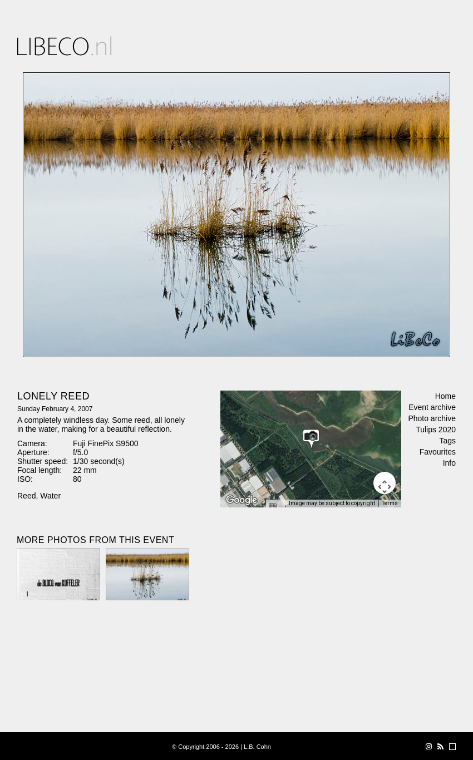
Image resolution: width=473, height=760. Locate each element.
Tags (447, 440)
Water (50, 495)
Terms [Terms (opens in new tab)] (390, 503)
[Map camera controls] (384, 483)
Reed (26, 495)
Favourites (438, 451)
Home (445, 396)
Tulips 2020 (436, 429)
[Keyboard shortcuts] (275, 507)
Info (449, 462)
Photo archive (432, 418)
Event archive (432, 407)
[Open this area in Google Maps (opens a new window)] (241, 500)
